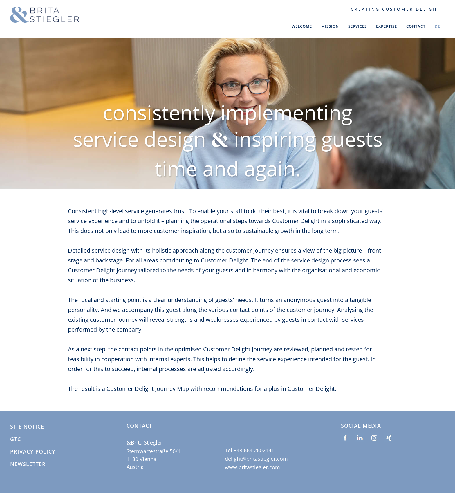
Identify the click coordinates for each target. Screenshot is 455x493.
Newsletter (28, 464)
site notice (27, 427)
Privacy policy (32, 452)
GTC (15, 439)
